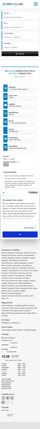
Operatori (22, 308)
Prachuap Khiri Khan (26, 288)
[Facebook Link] (3, 398)
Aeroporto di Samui (30, 253)
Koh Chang (12, 270)
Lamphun (32, 280)
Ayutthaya (11, 258)
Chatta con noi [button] (7, 340)
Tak (32, 296)
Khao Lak (31, 268)
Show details (29, 228)
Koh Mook (11, 275)
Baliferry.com (16, 323)
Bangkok (18, 258)
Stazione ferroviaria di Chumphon (12, 293)
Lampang (25, 280)
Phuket (17, 288)
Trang (3, 298)
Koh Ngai (28, 275)
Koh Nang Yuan (20, 275)
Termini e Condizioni (24, 310)
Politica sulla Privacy (8, 313)
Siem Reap (15, 291)
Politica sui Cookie (20, 313)
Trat (7, 298)
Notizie (16, 308)
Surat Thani (26, 296)
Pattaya (4, 288)
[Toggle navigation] (36, 4)
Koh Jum (19, 270)
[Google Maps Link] (3, 402)
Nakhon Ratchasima (25, 283)
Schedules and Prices (21, 305)
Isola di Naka (17, 265)
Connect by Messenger (9, 344)
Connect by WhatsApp (9, 348)
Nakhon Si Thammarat (8, 286)
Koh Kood (26, 270)
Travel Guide (5, 310)
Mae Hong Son (13, 283)
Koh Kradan (33, 270)
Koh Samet (18, 278)
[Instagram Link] (12, 398)
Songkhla (22, 291)
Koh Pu (11, 278)
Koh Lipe (28, 273)
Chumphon (5, 260)
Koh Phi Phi (5, 278)
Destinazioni (10, 305)
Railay (35, 288)
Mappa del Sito (31, 313)
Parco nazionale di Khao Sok (24, 286)
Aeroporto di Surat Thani (9, 255)
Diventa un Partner (16, 330)
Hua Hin (9, 265)
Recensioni (30, 308)
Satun (9, 291)
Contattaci (5, 315)
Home (3, 305)
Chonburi (32, 258)
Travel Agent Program (29, 330)
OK (20, 234)
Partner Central (6, 330)
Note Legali (13, 310)
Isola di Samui (6, 268)
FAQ (35, 308)
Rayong (4, 291)
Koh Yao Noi (5, 280)
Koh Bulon (5, 270)
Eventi (11, 308)
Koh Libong (21, 273)
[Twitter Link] (7, 398)
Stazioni (31, 305)
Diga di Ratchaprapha (20, 263)
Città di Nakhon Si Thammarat (18, 260)
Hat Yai (4, 265)
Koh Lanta (5, 273)
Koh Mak (4, 275)
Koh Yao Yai (13, 280)
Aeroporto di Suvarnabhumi (25, 255)
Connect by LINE (9, 352)
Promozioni (5, 308)
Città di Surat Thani (7, 263)
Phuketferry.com (6, 323)
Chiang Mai (25, 258)
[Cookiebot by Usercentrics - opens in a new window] (29, 192)
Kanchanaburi (23, 268)
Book (6, 164)
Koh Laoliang (13, 273)
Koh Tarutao (26, 278)
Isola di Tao (14, 268)
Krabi (20, 280)
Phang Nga (10, 288)
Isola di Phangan (27, 265)
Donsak (30, 263)
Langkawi (4, 283)
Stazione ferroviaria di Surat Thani (12, 296)
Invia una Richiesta (8, 338)
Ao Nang (4, 258)
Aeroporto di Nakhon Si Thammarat (12, 253)
